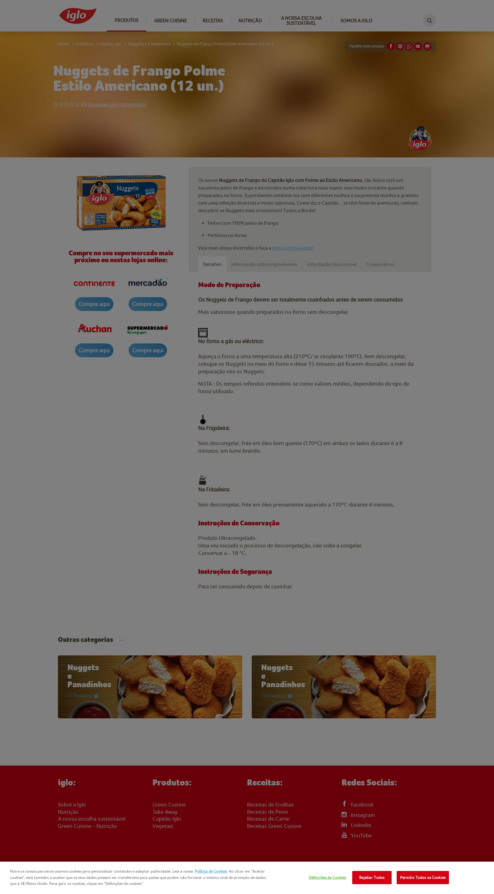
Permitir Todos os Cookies (422, 877)
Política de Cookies (211, 871)
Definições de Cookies (327, 877)
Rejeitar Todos (371, 877)
